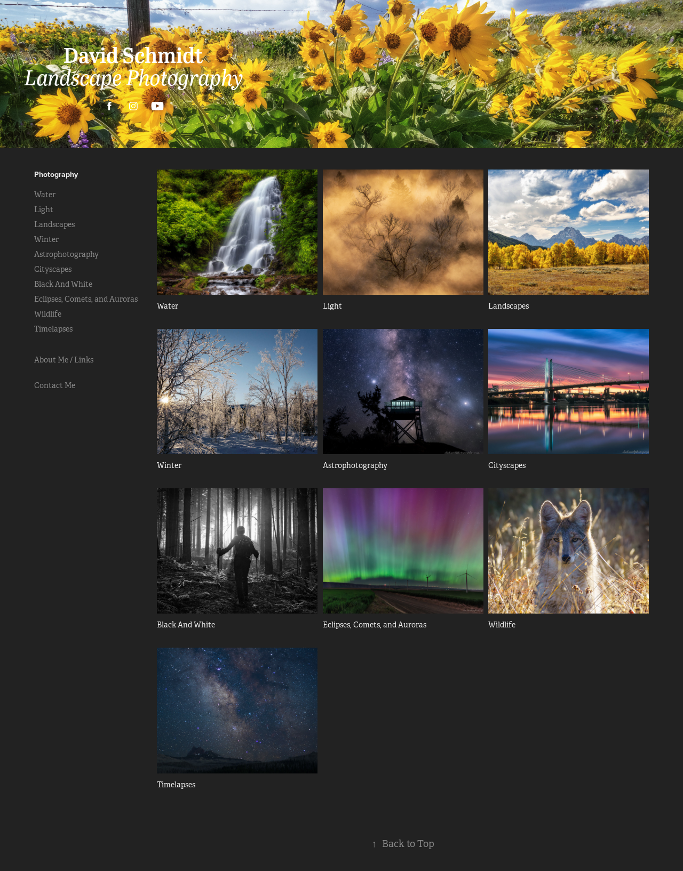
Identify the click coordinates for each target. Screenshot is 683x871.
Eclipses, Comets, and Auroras (86, 299)
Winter (46, 239)
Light (43, 209)
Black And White (63, 284)
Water (44, 194)
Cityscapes (53, 269)
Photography (56, 174)
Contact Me (54, 385)
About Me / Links (63, 360)
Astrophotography (66, 254)
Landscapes (54, 224)
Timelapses (53, 329)
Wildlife (47, 314)
